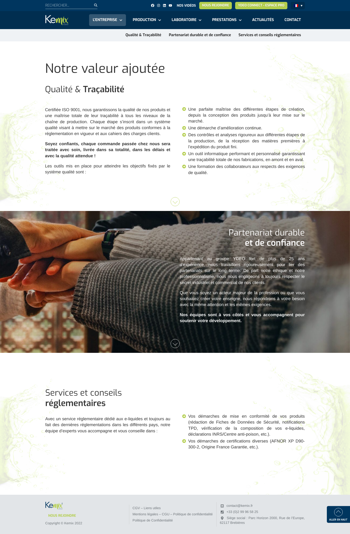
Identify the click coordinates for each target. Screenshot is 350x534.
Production (144, 20)
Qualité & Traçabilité (143, 35)
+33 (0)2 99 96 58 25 (242, 512)
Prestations (224, 20)
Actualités (263, 20)
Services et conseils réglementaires (269, 35)
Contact (293, 20)
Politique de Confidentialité (153, 520)
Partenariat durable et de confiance (200, 35)
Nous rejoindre (215, 5)
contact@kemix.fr (239, 506)
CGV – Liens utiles (147, 508)
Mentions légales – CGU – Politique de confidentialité (173, 514)
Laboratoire (184, 20)
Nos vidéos (186, 5)
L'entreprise (105, 20)
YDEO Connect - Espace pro (261, 5)
